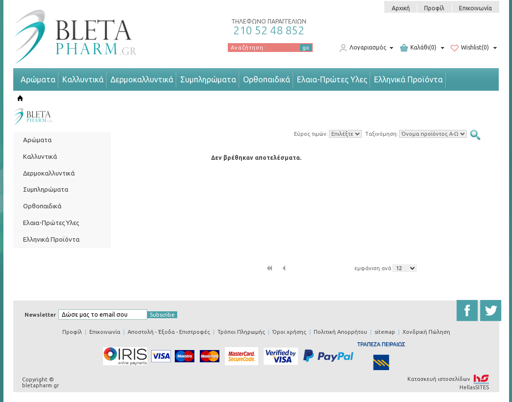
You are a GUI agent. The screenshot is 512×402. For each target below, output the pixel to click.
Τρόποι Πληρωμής (241, 332)
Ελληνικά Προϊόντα (408, 79)
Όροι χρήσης (289, 332)
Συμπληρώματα (208, 79)
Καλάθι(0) (418, 48)
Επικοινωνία (475, 8)
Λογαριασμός (362, 48)
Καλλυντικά (83, 79)
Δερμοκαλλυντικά (141, 79)
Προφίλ (434, 8)
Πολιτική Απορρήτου (340, 332)
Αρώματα (38, 79)
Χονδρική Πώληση (426, 332)
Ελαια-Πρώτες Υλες (332, 79)
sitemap (385, 332)
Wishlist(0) (470, 48)
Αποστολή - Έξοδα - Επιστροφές (169, 332)
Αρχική (401, 8)
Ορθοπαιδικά (266, 79)
